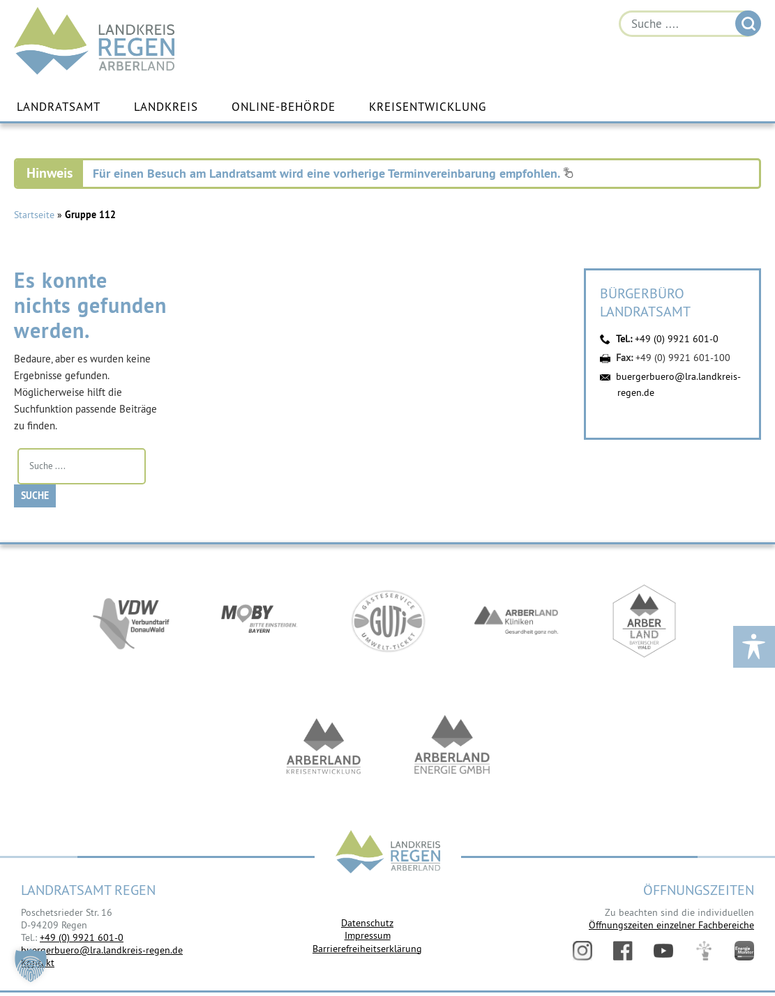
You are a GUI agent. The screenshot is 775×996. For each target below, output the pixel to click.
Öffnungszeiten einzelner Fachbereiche (671, 925)
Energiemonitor (744, 950)
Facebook (623, 950)
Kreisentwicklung (427, 106)
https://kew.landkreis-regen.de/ (324, 746)
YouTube (663, 950)
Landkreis (166, 106)
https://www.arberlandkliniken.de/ (516, 621)
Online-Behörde (284, 106)
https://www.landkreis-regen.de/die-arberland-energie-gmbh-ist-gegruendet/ (452, 746)
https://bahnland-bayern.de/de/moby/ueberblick (259, 621)
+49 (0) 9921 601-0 (676, 338)
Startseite (34, 214)
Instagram (582, 950)
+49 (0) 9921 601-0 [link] (81, 937)
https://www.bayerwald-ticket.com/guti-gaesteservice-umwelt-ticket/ (388, 621)
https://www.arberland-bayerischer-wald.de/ (644, 621)
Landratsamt (58, 106)
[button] (30, 965)
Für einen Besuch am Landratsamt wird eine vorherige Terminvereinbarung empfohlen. (333, 173)
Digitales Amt (704, 950)
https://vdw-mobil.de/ (131, 621)
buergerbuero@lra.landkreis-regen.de (102, 950)
